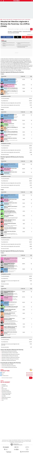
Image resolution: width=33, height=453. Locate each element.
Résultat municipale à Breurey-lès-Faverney (10, 358)
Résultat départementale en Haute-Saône (10, 352)
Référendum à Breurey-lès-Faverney (9, 360)
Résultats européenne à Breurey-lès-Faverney (10, 357)
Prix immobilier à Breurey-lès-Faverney (9, 367)
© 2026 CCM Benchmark (19, 442)
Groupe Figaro (12, 442)
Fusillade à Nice (5, 385)
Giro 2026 (4, 395)
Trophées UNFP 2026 (6, 394)
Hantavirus (4, 384)
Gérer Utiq (23, 441)
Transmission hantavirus (6, 393)
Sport (2, 374)
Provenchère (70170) (27, 31)
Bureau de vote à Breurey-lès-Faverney (9, 351)
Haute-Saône (27, 19)
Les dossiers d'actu (4, 375)
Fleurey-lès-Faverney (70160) (13, 32)
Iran (2, 387)
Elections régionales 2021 (7, 19)
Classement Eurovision (6, 397)
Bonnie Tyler (4, 388)
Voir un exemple (29, 372)
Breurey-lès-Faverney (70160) (7, 364)
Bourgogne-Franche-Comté (18, 19)
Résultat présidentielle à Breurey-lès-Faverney (10, 354)
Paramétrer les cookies (17, 441)
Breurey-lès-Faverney (20, 46)
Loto (3, 400)
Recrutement (4, 441)
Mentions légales (28, 441)
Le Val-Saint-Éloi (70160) (17, 31)
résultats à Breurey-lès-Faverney (19, 62)
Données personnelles (10, 441)
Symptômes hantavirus (6, 391)
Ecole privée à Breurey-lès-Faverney (9, 365)
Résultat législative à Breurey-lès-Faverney (10, 355)
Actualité (3, 372)
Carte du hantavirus (5, 390)
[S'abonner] (16, 378)
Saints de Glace (5, 398)
